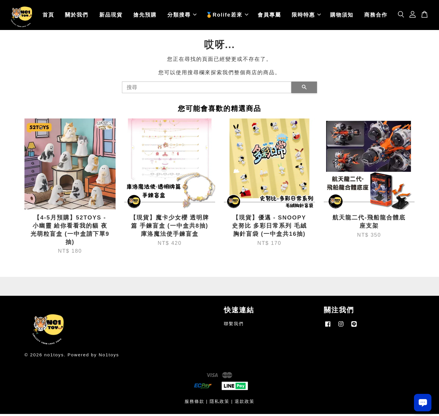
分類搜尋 (182, 16)
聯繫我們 (234, 325)
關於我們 (76, 16)
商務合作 (375, 16)
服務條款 (194, 403)
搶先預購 (145, 16)
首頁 (48, 16)
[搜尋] (206, 89)
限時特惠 (306, 16)
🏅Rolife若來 (227, 16)
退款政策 (244, 403)
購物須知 (341, 16)
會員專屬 (269, 16)
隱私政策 (219, 403)
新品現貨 (111, 16)
